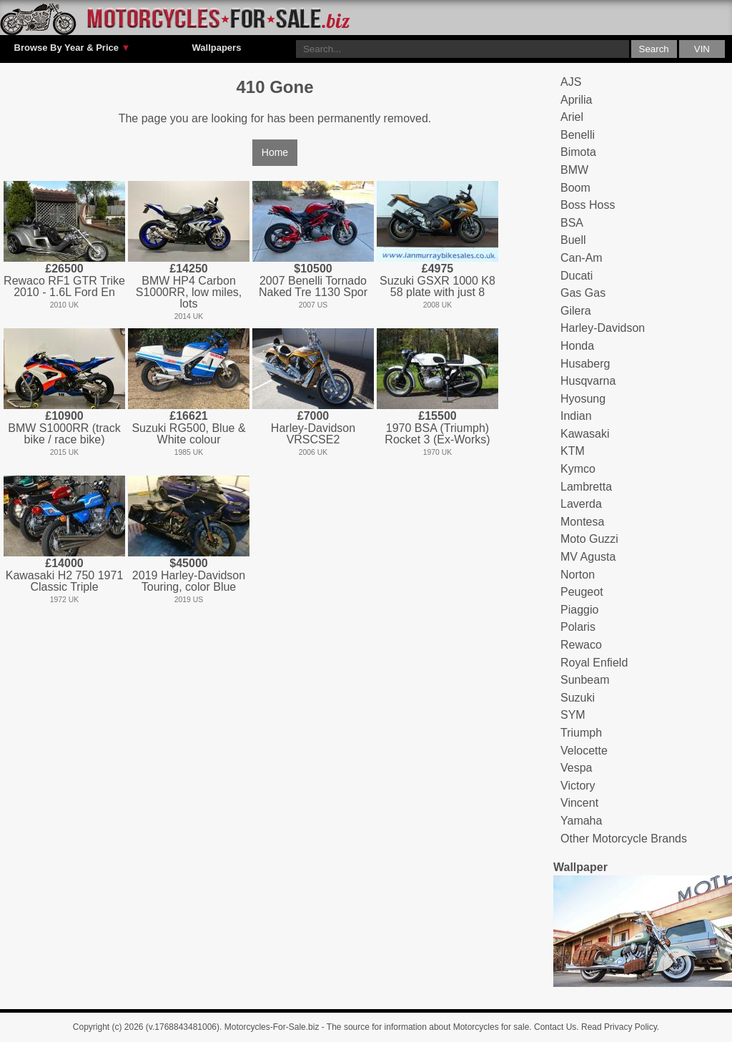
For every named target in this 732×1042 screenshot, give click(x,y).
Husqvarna (587, 381)
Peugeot (581, 592)
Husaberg (585, 364)
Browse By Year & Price (72, 47)
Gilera (575, 311)
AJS (570, 82)
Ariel (571, 117)
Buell (573, 240)
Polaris (577, 627)
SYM (572, 715)
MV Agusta (587, 557)
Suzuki (577, 698)
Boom (575, 188)
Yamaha (581, 821)
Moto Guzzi (589, 539)
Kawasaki (584, 434)
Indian (576, 416)
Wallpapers (217, 47)
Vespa (576, 768)
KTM (572, 451)
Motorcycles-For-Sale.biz (272, 1027)
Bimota (578, 152)
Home (275, 152)
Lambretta (586, 487)
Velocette (584, 750)
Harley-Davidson (602, 328)
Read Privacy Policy (619, 1027)
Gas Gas (582, 293)
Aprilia (576, 100)
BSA (571, 223)
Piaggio (579, 610)
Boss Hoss (587, 205)
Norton (577, 575)
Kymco (577, 469)
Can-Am (581, 258)
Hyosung (582, 399)
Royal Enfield (594, 663)
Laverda (581, 504)
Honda (577, 346)
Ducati (576, 276)
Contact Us (555, 1027)
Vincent (579, 803)
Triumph (581, 733)
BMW (574, 170)
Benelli (577, 135)
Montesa (582, 522)
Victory (577, 786)
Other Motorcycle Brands (623, 838)
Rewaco (581, 645)
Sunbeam (585, 680)
